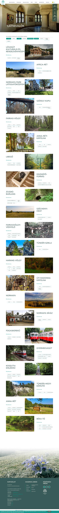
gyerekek (14, 337)
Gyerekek (9, 92)
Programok (19, 2)
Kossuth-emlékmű (11, 366)
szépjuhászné (9, 203)
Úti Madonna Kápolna (44, 279)
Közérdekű (33, 489)
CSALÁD (8, 38)
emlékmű (13, 376)
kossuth (9, 374)
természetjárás (41, 184)
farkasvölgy (14, 233)
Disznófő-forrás (42, 175)
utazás (49, 356)
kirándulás (45, 184)
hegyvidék (49, 71)
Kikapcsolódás (12, 2)
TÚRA (19, 38)
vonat (44, 356)
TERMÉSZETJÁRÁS (30, 38)
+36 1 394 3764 (15, 495)
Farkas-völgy (13, 118)
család (49, 217)
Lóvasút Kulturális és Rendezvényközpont (17, 49)
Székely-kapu (43, 101)
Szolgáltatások (26, 2)
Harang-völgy (13, 260)
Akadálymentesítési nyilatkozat (34, 485)
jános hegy (19, 201)
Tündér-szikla (44, 243)
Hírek (32, 2)
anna (40, 144)
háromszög (14, 235)
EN (54, 2)
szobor (14, 374)
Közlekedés (28, 487)
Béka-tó (41, 419)
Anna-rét (11, 401)
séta (40, 428)
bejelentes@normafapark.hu (18, 494)
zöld (14, 126)
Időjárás (27, 489)
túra (18, 126)
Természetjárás (45, 71)
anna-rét (9, 411)
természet (14, 270)
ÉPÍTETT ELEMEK (47, 39)
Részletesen (8, 55)
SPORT (14, 38)
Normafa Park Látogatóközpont (15, 83)
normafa (39, 72)
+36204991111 (15, 492)
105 (12, 503)
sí (9, 268)
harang (9, 266)
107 (12, 502)
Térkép (36, 2)
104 (17, 499)
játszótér (18, 409)
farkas (9, 124)
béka (49, 425)
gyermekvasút (40, 356)
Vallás (49, 286)
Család (9, 90)
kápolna (49, 144)
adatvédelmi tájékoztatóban (42, 511)
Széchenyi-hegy (42, 209)
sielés (14, 268)
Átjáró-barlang (10, 193)
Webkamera (28, 490)
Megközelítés (41, 2)
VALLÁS (41, 38)
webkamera (55, 6)
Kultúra (18, 92)
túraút (9, 237)
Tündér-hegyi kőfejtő (44, 384)
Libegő (9, 156)
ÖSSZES (8, 41)
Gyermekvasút (44, 348)
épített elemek (18, 58)
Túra (40, 71)
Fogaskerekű (13, 330)
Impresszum (33, 491)
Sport (14, 90)
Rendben (49, 511)
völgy (14, 124)
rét (44, 144)
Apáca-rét (42, 64)
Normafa (47, 2)
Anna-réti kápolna (42, 137)
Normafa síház (45, 313)
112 (12, 505)
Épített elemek (9, 95)
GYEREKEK (24, 38)
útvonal (9, 128)
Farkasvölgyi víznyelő (13, 226)
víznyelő (18, 233)
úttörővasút (45, 354)
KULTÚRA (36, 38)
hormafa (9, 409)
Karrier (32, 487)
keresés (55, 19)
